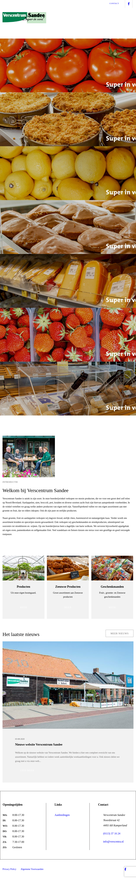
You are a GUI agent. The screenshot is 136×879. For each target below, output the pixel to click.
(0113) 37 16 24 (109, 833)
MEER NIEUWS (119, 633)
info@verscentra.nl (111, 841)
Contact (114, 3)
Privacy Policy (9, 869)
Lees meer (27, 770)
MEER (23, 607)
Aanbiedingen (62, 815)
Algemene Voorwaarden (32, 869)
